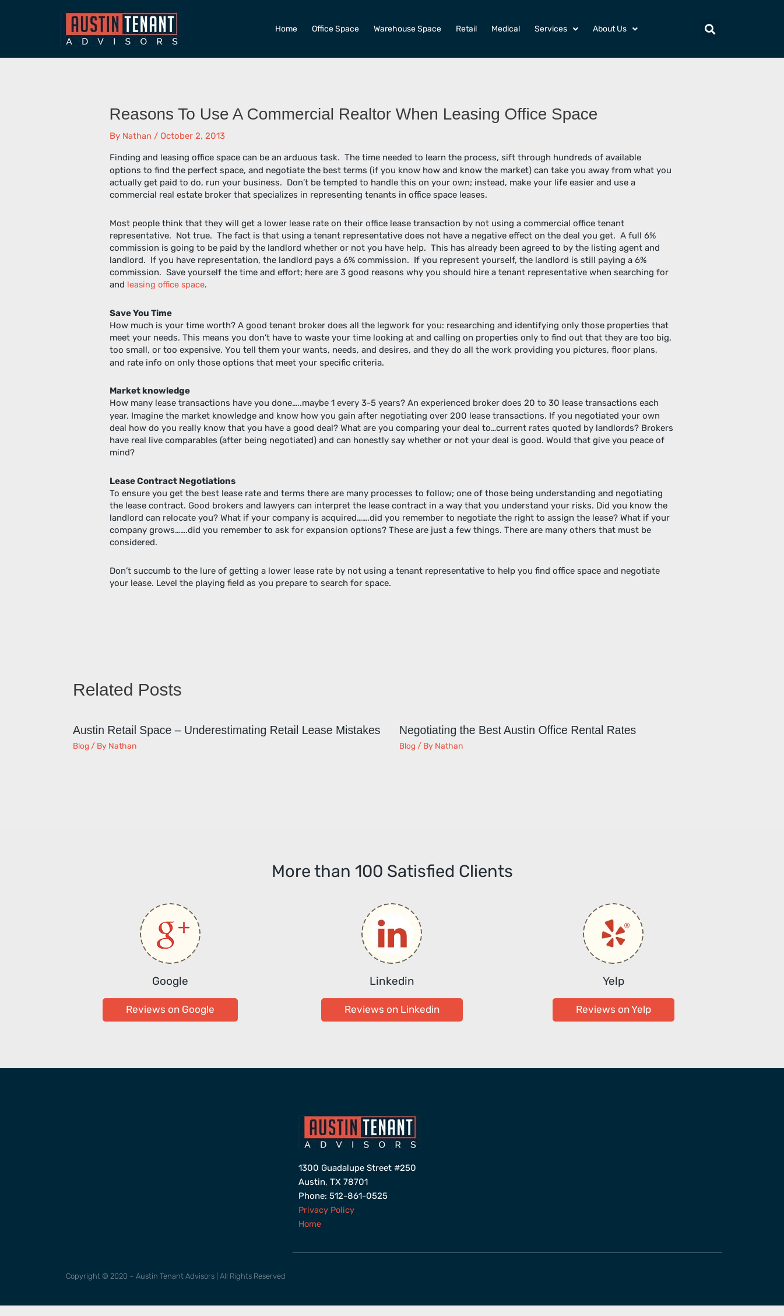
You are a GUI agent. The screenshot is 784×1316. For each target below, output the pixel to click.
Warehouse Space (407, 29)
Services (556, 29)
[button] (710, 28)
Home (286, 29)
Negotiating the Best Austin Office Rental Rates (521, 730)
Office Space (335, 29)
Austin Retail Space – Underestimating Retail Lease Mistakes (206, 736)
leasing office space (167, 284)
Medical (505, 29)
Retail (466, 29)
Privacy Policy (327, 1220)
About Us (615, 29)
